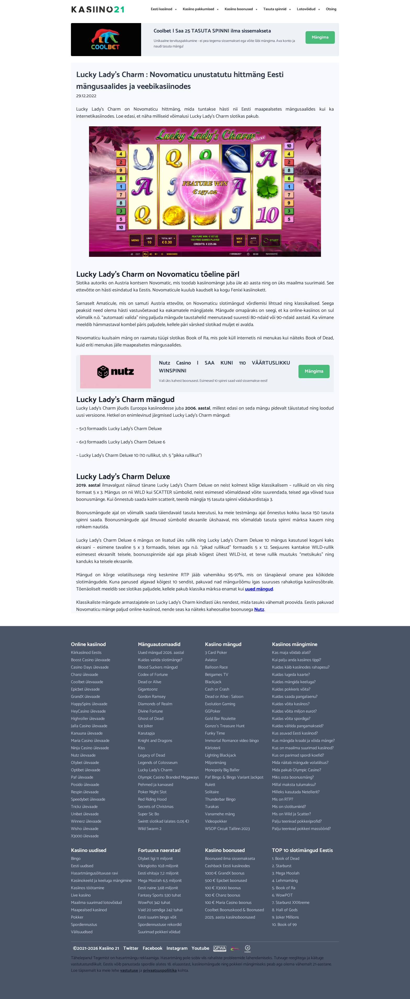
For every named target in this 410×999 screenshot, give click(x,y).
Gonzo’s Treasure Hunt (225, 726)
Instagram (177, 948)
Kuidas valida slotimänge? (160, 660)
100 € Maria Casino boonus (228, 902)
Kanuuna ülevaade (87, 733)
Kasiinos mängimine (294, 644)
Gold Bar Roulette (220, 718)
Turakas (212, 806)
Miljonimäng (215, 762)
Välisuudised (81, 932)
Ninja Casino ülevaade (90, 748)
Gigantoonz (148, 689)
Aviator (211, 660)
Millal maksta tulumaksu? (294, 784)
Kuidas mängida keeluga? (294, 682)
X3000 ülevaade (85, 836)
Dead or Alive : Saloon (224, 696)
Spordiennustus (84, 924)
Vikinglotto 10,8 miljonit (158, 866)
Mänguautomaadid (159, 644)
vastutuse (129, 970)
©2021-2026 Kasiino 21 (96, 948)
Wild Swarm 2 (150, 828)
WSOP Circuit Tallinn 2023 (227, 828)
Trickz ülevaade (84, 806)
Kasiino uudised (88, 850)
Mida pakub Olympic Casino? (296, 770)
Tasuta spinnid (277, 9)
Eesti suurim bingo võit (157, 917)
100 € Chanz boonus (222, 895)
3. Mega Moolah (286, 873)
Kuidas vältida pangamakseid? (298, 726)
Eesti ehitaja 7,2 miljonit (158, 873)
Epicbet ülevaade (85, 689)
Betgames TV (216, 674)
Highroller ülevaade (88, 718)
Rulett (210, 784)
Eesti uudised (82, 866)
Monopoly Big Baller (222, 770)
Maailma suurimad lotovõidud (96, 902)
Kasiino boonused (241, 9)
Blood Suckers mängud (158, 667)
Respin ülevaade (85, 792)
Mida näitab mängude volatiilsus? (300, 762)
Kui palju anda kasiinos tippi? (296, 660)
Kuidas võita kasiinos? (291, 704)
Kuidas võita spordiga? (291, 718)
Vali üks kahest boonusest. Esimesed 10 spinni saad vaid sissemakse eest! (213, 381)
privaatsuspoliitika (160, 970)
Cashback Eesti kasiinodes (227, 866)
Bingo (76, 858)
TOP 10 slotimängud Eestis (302, 850)
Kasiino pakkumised (201, 9)
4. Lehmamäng (285, 880)
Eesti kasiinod (164, 9)
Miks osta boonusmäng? (293, 777)
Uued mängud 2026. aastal (161, 652)
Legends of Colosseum (158, 762)
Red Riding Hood (152, 799)
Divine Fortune (150, 711)
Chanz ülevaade (84, 674)
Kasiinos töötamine (87, 888)
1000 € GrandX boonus (225, 873)
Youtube (200, 948)
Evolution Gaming (220, 704)
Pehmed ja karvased (155, 784)
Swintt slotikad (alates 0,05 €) (163, 821)
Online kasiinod (88, 644)
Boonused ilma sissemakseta (230, 858)
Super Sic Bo (148, 814)
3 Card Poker (216, 652)
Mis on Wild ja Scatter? (291, 814)
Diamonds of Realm (155, 704)
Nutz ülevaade (83, 755)
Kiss (141, 748)
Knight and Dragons (155, 740)
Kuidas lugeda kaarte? (291, 674)
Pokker (77, 917)
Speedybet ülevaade (88, 799)
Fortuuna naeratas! (159, 850)
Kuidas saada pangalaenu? (295, 696)
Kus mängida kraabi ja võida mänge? (303, 740)
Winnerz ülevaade (86, 821)
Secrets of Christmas (156, 806)
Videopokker (216, 821)
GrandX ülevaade (85, 696)
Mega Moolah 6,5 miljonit (160, 880)
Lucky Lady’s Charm (155, 770)
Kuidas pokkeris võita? (291, 689)
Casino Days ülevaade (90, 667)
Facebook (152, 948)
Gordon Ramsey (151, 696)
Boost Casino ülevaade (90, 660)
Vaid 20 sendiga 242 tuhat (160, 910)
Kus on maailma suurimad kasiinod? (303, 748)
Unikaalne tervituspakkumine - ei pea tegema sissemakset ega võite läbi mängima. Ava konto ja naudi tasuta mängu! (224, 44)
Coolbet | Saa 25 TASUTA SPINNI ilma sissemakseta (212, 31)
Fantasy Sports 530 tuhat (159, 895)
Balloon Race (216, 667)
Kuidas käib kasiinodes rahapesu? (301, 667)
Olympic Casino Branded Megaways (168, 777)
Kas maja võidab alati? (291, 652)
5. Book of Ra (283, 888)
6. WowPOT (282, 895)
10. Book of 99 (284, 924)
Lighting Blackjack (220, 755)
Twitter (130, 948)
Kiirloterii (212, 748)
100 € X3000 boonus (223, 888)
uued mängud (259, 589)
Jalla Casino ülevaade (89, 726)
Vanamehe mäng (220, 814)
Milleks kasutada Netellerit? (296, 792)
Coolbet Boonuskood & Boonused (234, 910)
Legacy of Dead (151, 755)
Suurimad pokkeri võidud (159, 932)
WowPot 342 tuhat (154, 902)
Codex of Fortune (153, 674)
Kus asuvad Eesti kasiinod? (295, 733)
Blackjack (213, 682)
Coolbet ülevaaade (87, 682)
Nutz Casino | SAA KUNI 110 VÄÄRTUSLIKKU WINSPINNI (224, 367)
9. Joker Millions (285, 917)
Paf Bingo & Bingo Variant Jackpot (234, 777)
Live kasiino (81, 895)
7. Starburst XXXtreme (290, 902)
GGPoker (212, 711)
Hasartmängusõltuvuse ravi (94, 873)
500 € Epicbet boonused (226, 880)
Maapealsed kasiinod (89, 910)
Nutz (259, 609)
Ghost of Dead (150, 718)
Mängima (320, 37)
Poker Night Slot (152, 792)
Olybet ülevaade (85, 762)
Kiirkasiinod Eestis (86, 652)
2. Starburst (281, 866)
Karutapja (146, 733)
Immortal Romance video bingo (232, 740)
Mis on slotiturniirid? (289, 806)
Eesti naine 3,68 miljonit (158, 888)
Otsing (331, 9)
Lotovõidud (309, 9)
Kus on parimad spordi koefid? (298, 755)
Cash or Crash (217, 689)
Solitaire (212, 792)
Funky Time (215, 733)
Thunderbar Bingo (220, 799)
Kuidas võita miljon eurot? (294, 711)
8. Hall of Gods (285, 910)
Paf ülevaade (82, 777)
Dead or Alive (149, 682)
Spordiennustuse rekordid (159, 924)
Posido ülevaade (85, 784)
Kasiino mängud (223, 644)
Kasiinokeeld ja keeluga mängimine (101, 880)
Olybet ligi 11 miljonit (155, 858)
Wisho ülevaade (84, 828)
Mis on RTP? (282, 799)
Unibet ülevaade (85, 814)
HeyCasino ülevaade (88, 711)
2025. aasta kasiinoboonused (230, 917)
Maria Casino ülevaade (90, 740)
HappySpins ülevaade (89, 704)
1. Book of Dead (285, 858)
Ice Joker (145, 726)
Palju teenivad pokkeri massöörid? (301, 828)
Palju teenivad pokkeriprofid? (297, 821)
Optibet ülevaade (85, 770)
